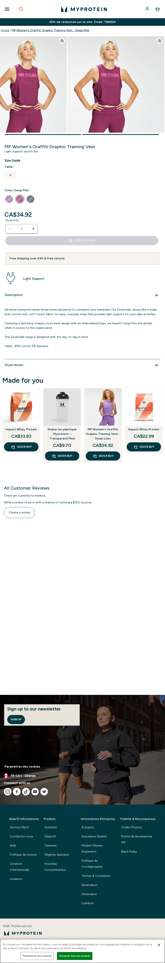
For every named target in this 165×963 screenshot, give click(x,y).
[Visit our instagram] (7, 791)
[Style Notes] (82, 365)
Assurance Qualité (94, 836)
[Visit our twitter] (44, 791)
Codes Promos (131, 827)
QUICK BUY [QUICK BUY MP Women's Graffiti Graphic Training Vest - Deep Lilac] (103, 456)
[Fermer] (159, 945)
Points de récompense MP (136, 839)
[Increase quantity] (33, 228)
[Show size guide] (15, 160)
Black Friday (129, 851)
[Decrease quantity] (10, 228)
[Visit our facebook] (17, 791)
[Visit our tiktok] (26, 791)
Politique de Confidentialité (92, 864)
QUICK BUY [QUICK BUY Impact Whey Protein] (21, 447)
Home (5, 30)
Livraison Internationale (19, 867)
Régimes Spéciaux (56, 854)
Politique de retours (23, 854)
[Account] (147, 9)
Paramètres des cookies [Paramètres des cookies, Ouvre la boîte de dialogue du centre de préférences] (37, 955)
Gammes (50, 845)
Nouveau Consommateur (55, 867)
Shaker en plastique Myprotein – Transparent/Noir (62, 434)
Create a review (19, 512)
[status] (21, 228)
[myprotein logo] (84, 9)
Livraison (16, 879)
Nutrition (50, 827)
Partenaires (89, 894)
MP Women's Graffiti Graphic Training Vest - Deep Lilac (103, 434)
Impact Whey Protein (21, 429)
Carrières (88, 903)
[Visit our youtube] (35, 791)
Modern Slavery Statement (92, 848)
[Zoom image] (62, 41)
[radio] (10, 175)
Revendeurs (90, 885)
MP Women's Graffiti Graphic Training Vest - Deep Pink (50, 30)
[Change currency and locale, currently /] (82, 775)
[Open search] (21, 9)
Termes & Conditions (96, 876)
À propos (88, 827)
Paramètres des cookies (22, 766)
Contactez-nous (21, 836)
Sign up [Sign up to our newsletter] (16, 719)
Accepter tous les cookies (74, 955)
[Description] (82, 295)
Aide (13, 845)
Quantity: (12, 220)
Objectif (50, 836)
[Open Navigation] (7, 9)
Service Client (19, 827)
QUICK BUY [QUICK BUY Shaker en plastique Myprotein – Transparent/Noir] (62, 456)
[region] (82, 951)
